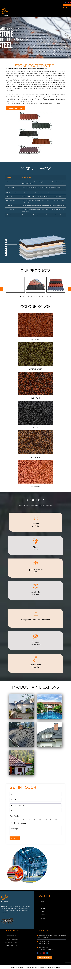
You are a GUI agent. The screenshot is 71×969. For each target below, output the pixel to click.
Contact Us (44, 918)
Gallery (43, 908)
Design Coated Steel (12, 939)
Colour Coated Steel (12, 936)
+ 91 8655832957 (44, 941)
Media (42, 911)
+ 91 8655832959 (44, 943)
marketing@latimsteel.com (46, 949)
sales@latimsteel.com (45, 947)
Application (44, 915)
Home (42, 901)
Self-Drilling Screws (11, 945)
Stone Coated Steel (11, 942)
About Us (43, 905)
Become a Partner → (44, 957)
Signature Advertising (53, 967)
